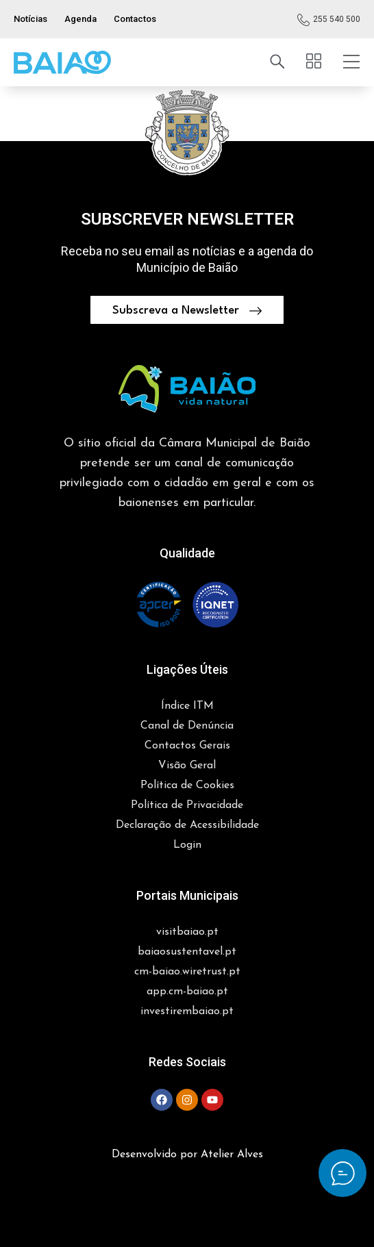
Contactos (135, 19)
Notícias (30, 19)
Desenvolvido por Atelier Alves (187, 1154)
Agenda (80, 19)
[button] (62, 62)
